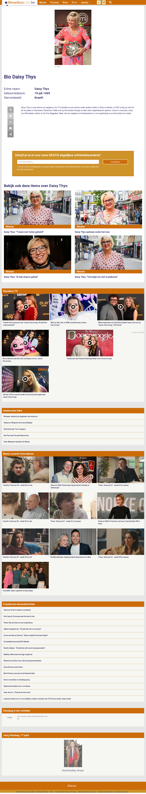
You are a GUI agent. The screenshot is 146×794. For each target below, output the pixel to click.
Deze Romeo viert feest (13, 667)
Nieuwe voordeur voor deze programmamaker (23, 661)
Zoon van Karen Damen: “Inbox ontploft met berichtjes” (26, 635)
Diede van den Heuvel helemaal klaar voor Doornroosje (89, 359)
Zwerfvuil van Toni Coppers (15, 429)
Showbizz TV (10, 291)
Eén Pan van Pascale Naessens (16, 435)
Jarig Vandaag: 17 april (16, 735)
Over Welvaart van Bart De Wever (17, 442)
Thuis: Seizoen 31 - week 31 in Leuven (65, 521)
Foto (74, 2)
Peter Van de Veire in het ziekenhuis (18, 623)
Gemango (124, 792)
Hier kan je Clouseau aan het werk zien (19, 616)
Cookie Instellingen (105, 792)
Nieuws (42, 2)
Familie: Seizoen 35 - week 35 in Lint (17, 521)
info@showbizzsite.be (87, 792)
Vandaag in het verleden (16, 710)
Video (65, 2)
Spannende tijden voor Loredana (17, 686)
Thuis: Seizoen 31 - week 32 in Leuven (113, 485)
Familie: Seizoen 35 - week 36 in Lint (17, 485)
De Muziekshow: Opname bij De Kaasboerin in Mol (70, 557)
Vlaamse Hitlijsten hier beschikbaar (18, 423)
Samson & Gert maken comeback (17, 610)
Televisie (54, 2)
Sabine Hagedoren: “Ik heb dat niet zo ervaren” (22, 629)
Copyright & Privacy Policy (65, 792)
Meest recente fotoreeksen (18, 453)
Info (51, 792)
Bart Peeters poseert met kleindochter (19, 673)
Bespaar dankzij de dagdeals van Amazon (21, 416)
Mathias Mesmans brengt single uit (18, 654)
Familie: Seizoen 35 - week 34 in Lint (17, 557)
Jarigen (84, 2)
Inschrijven (115, 162)
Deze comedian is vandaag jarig (17, 680)
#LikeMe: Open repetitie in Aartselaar (18, 591)
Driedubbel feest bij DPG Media (16, 642)
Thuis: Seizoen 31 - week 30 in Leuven (113, 557)
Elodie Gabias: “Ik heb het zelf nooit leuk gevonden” (24, 648)
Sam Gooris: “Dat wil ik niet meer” (17, 692)
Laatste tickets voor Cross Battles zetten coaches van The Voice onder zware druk (37, 699)
